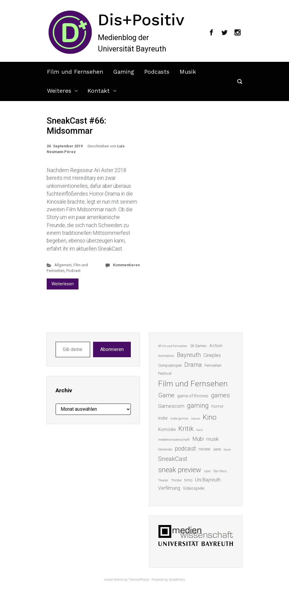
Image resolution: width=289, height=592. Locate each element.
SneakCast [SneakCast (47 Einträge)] (172, 458)
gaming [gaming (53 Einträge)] (198, 405)
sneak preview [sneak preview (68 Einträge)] (179, 470)
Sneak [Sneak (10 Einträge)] (227, 449)
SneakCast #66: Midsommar (76, 126)
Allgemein (63, 265)
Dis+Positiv (141, 19)
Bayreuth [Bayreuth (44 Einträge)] (189, 354)
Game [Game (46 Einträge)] (166, 395)
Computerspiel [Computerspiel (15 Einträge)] (170, 365)
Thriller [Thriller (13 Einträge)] (176, 480)
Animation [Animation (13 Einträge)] (166, 356)
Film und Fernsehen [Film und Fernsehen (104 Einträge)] (193, 383)
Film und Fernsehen (75, 71)
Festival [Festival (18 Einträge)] (165, 373)
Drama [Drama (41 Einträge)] (193, 364)
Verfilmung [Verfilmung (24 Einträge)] (169, 488)
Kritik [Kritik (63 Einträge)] (186, 429)
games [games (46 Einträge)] (220, 395)
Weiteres (59, 90)
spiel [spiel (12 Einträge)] (207, 471)
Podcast (73, 270)
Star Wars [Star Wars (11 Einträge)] (220, 471)
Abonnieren (112, 349)
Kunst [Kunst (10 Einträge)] (199, 430)
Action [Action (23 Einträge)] (215, 345)
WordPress (177, 580)
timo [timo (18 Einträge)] (188, 480)
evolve (108, 580)
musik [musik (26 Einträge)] (212, 439)
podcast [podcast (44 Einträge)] (185, 448)
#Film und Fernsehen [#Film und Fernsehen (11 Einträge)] (172, 346)
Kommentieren (126, 265)
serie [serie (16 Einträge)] (217, 449)
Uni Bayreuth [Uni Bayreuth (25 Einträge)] (208, 480)
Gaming (123, 71)
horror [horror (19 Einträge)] (217, 406)
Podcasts (156, 71)
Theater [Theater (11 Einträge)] (163, 480)
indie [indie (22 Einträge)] (163, 418)
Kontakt (98, 90)
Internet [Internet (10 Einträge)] (195, 418)
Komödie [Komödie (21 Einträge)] (167, 429)
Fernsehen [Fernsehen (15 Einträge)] (213, 365)
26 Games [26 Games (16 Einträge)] (198, 346)
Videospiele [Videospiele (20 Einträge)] (193, 488)
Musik (188, 71)
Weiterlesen (62, 283)
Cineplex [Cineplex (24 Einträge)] (212, 355)
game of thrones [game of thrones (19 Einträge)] (192, 395)
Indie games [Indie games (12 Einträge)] (179, 419)
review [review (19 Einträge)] (205, 449)
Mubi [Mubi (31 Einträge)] (198, 439)
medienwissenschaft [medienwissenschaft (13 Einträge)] (174, 440)
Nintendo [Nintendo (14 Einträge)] (165, 449)
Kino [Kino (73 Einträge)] (209, 417)
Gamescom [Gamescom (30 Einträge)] (171, 406)
